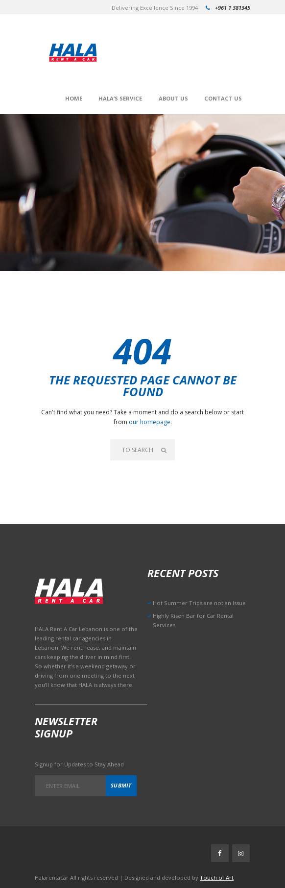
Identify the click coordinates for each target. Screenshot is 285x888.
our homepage (149, 422)
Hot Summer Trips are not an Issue (199, 603)
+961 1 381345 (232, 7)
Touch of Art (217, 877)
